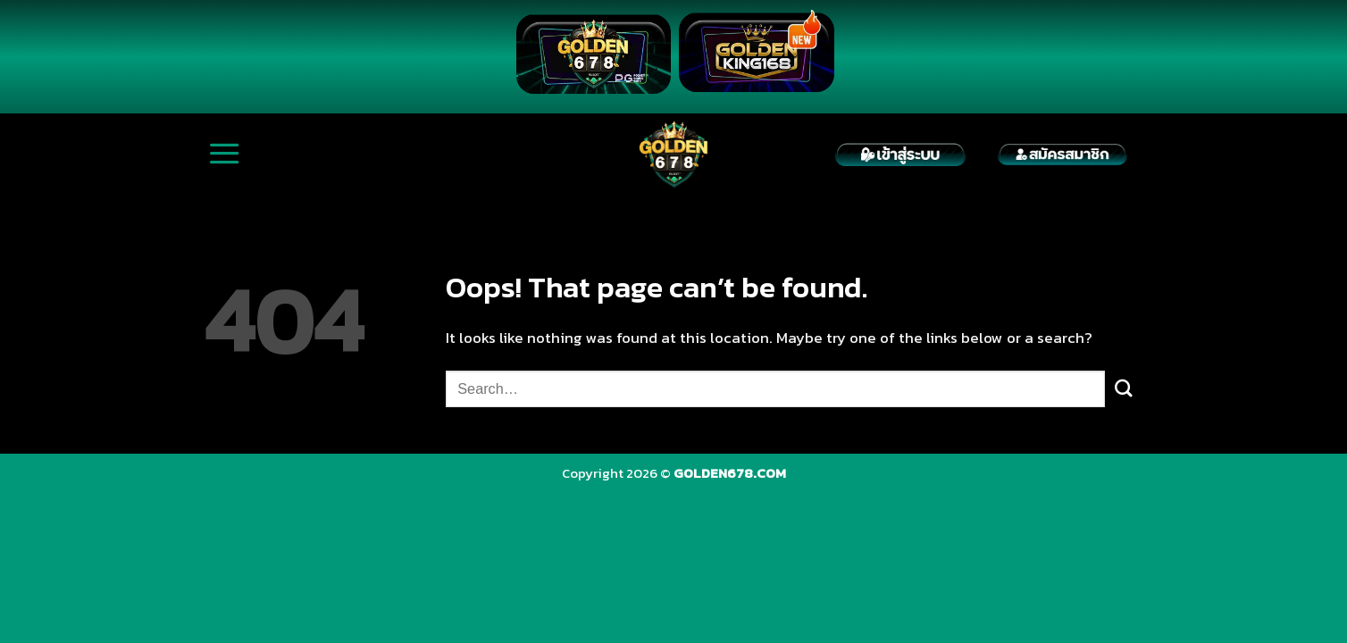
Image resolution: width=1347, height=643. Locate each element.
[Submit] (1123, 389)
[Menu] (224, 153)
